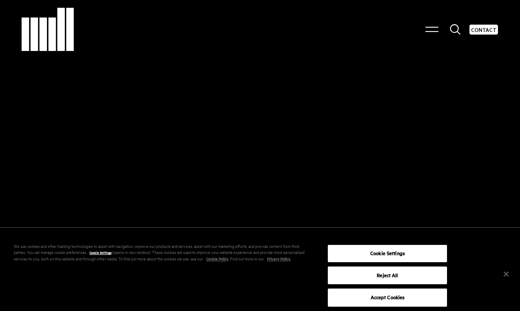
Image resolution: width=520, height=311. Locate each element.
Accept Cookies (388, 300)
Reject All (387, 278)
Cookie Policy (217, 261)
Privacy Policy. (279, 261)
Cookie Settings (100, 255)
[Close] (506, 276)
